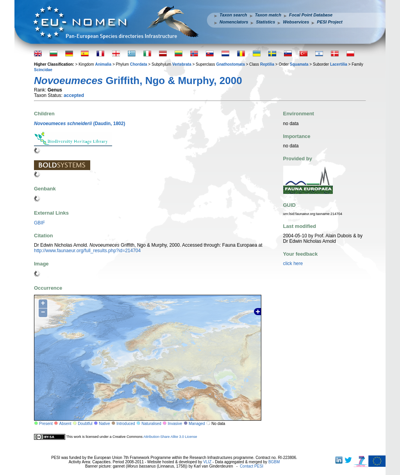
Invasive (175, 423)
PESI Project (329, 22)
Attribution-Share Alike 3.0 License (170, 437)
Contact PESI (251, 466)
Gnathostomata (230, 64)
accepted (74, 95)
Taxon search (233, 15)
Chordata (138, 64)
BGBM (274, 462)
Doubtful (85, 423)
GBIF (39, 223)
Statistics (265, 22)
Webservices (296, 22)
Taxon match (268, 15)
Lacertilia (338, 64)
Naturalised (151, 423)
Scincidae (43, 70)
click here (293, 263)
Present (45, 423)
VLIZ (207, 462)
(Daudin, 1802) (79, 123)
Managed (197, 423)
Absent (65, 423)
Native (104, 423)
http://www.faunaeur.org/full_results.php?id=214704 (87, 250)
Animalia (103, 64)
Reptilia (267, 64)
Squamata (299, 64)
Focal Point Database (310, 15)
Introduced (125, 423)
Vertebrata (181, 64)
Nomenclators (234, 22)
